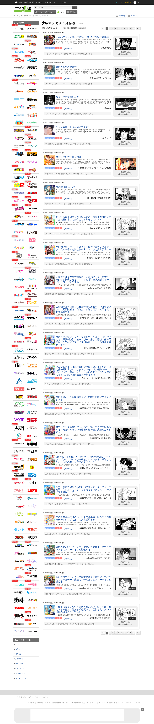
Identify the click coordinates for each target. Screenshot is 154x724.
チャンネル (38, 2)
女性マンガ (19, 664)
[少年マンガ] (68, 49)
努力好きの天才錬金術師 (68, 157)
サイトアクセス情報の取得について (111, 703)
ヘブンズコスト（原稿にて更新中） (74, 127)
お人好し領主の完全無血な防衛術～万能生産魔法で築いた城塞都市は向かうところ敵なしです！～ (83, 218)
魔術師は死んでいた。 (67, 187)
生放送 (30, 2)
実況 (50, 2)
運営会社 (31, 703)
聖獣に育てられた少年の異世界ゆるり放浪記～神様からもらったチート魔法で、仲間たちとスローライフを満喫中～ (83, 579)
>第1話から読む (125, 52)
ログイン (114, 2)
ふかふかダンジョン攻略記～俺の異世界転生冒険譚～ (83, 37)
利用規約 (40, 703)
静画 (25, 2)
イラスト (51, 12)
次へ (138, 28)
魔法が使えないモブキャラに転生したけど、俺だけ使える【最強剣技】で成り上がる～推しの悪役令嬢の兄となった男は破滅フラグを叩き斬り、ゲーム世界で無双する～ (83, 341)
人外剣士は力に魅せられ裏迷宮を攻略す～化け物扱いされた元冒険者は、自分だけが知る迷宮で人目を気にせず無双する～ (83, 309)
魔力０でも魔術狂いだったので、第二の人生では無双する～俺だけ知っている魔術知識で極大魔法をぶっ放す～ (83, 429)
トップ (40, 12)
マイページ (135, 16)
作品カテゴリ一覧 (22, 640)
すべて (17, 644)
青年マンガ (19, 654)
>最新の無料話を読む (125, 54)
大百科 (45, 2)
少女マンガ (19, 659)
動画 (20, 2)
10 (133, 28)
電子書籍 (73, 12)
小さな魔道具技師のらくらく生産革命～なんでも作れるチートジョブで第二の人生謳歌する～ (83, 518)
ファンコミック (20, 678)
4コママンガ (19, 668)
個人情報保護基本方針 (59, 703)
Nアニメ (57, 2)
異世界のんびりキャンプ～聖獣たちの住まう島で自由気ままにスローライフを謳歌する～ (83, 548)
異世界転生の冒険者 (66, 67)
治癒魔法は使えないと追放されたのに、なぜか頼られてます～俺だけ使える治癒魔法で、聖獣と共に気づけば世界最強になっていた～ (83, 609)
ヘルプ (47, 703)
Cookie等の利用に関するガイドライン (83, 703)
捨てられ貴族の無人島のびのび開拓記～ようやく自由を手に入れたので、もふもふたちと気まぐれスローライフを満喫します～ (83, 489)
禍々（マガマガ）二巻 (67, 97)
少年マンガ (19, 649)
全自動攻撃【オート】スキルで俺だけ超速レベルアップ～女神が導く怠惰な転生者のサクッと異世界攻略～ (83, 248)
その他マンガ (20, 673)
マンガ (61, 12)
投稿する (122, 16)
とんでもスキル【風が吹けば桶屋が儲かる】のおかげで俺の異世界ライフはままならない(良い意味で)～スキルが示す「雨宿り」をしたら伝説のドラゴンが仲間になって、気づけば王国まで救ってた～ (83, 371)
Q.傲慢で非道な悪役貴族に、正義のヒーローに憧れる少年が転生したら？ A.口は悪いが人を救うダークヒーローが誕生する (82, 279)
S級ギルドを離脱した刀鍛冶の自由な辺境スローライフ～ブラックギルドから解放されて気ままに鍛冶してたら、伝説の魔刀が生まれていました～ (83, 459)
